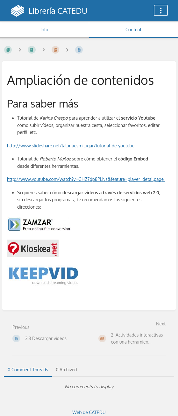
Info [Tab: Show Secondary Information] (44, 29)
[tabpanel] (89, 386)
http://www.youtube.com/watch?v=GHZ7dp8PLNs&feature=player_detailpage (86, 179)
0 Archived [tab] (66, 369)
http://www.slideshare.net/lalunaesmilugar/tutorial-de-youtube (70, 145)
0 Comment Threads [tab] (28, 369)
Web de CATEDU (89, 412)
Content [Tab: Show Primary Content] (133, 29)
